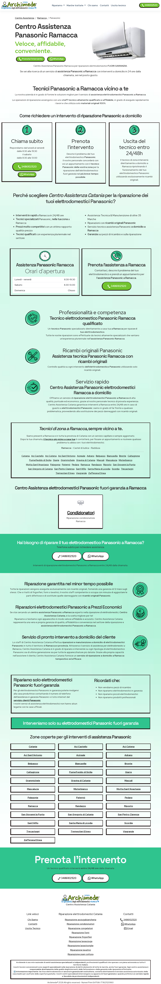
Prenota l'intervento (30, 59)
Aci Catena (51, 455)
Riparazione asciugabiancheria (80, 919)
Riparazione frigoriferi (80, 937)
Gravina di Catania (85, 460)
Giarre (56, 460)
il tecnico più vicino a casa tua (59, 439)
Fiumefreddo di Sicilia (40, 460)
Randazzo (97, 464)
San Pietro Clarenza (64, 468)
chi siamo (93, 5)
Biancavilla (112, 455)
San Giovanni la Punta (124, 464)
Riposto (107, 464)
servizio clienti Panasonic (27, 700)
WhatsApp (57, 59)
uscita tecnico (118, 5)
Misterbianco (125, 460)
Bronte (122, 455)
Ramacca (42, 17)
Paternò (66, 464)
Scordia (115, 468)
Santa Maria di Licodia (99, 468)
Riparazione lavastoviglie (80, 945)
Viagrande (81, 473)
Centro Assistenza (24, 17)
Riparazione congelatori (80, 928)
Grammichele (68, 460)
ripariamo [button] (57, 5)
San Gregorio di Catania (40, 468)
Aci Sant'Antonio (66, 455)
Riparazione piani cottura (80, 954)
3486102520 (149, 5)
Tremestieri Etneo (65, 473)
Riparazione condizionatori (80, 923)
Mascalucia (111, 460)
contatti (104, 5)
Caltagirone (134, 455)
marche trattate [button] (75, 5)
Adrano (90, 455)
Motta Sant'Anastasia (37, 464)
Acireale (81, 455)
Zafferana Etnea (97, 473)
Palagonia (55, 464)
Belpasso (100, 455)
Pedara (75, 464)
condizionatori (80, 512)
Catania (26, 455)
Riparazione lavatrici (80, 949)
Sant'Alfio (81, 468)
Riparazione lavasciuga (80, 941)
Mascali (100, 460)
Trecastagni (127, 468)
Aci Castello (37, 455)
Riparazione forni (80, 932)
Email (128, 928)
